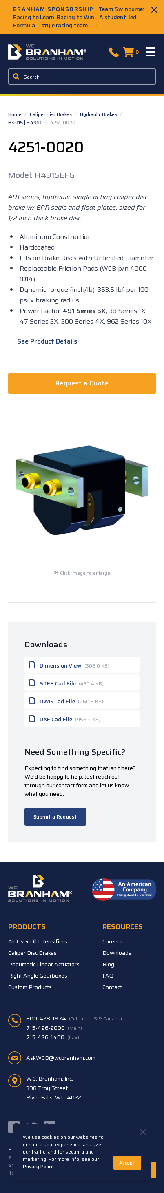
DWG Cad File (66, 700)
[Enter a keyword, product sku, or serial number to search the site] (82, 76)
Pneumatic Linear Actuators (44, 964)
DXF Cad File (64, 718)
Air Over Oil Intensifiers (37, 941)
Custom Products (30, 987)
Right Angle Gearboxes (37, 975)
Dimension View (69, 664)
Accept (127, 1163)
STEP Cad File (66, 682)
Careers (112, 941)
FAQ (107, 975)
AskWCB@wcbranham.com (60, 1057)
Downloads (116, 952)
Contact (112, 987)
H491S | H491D (25, 122)
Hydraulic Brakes (99, 114)
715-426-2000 (54, 1027)
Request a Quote (82, 383)
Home (15, 114)
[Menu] (151, 52)
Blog (108, 964)
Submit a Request (55, 817)
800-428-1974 (74, 1018)
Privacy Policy (38, 1166)
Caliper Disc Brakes (51, 114)
